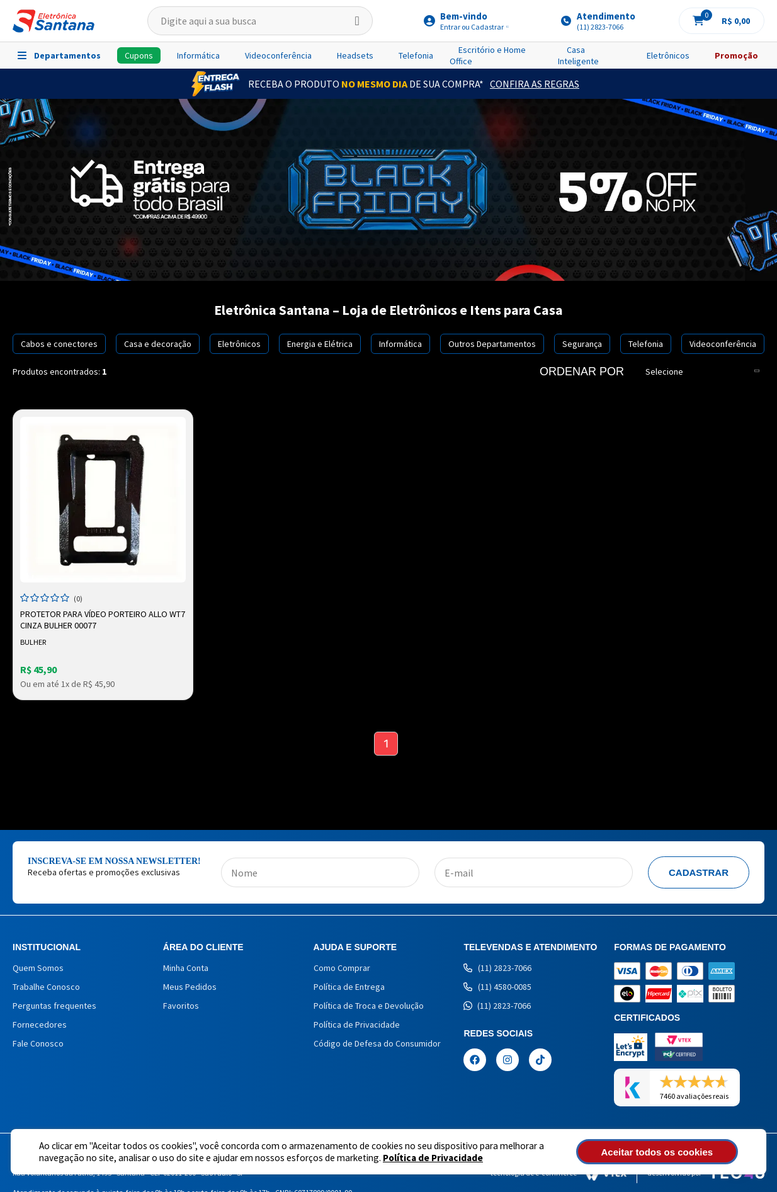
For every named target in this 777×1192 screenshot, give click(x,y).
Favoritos (181, 1007)
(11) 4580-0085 (497, 988)
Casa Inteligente (578, 55)
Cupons (139, 55)
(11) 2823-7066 (497, 969)
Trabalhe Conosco (46, 988)
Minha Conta (185, 969)
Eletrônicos (668, 55)
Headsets (355, 55)
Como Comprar (342, 969)
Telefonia (416, 55)
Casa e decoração (157, 343)
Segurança (582, 343)
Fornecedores (40, 1025)
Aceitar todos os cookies (670, 1152)
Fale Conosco (38, 1044)
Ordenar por (582, 371)
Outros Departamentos (492, 343)
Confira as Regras (534, 83)
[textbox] (260, 20)
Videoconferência (278, 55)
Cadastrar (699, 873)
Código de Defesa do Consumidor (377, 1044)
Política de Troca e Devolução (369, 1007)
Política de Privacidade (433, 1158)
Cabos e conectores (59, 343)
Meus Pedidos (190, 988)
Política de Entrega (349, 988)
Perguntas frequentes (54, 1007)
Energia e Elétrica (320, 343)
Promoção (736, 55)
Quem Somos (38, 969)
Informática (198, 55)
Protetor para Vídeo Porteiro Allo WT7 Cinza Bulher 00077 (94, 619)
